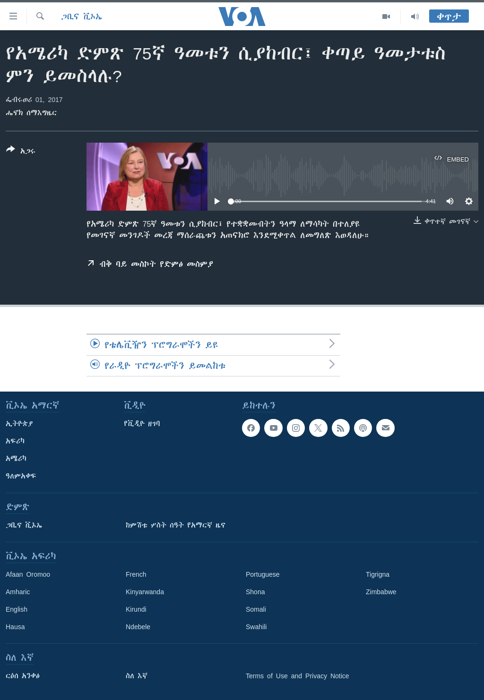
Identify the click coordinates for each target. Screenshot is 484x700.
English (16, 609)
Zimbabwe (381, 592)
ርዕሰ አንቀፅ (23, 676)
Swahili (256, 627)
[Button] (20, 152)
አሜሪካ (16, 458)
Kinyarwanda (145, 592)
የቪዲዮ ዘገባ (142, 423)
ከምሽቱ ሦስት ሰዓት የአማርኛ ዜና (175, 525)
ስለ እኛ (136, 676)
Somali (256, 609)
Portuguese (263, 574)
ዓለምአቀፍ (21, 476)
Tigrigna (377, 574)
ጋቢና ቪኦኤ (81, 16)
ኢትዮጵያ (19, 423)
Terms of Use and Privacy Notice (297, 676)
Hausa (15, 627)
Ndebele (138, 627)
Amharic (18, 592)
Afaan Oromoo (28, 574)
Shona (255, 592)
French (136, 574)
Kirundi (136, 609)
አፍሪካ (15, 441)
